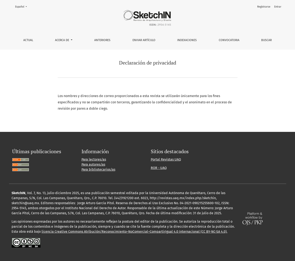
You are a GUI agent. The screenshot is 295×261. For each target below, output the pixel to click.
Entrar (277, 6)
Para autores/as (93, 164)
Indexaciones (187, 40)
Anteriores (102, 40)
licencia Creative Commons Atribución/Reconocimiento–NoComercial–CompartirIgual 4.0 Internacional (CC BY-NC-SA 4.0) (134, 232)
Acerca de (62, 40)
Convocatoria (229, 40)
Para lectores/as (93, 159)
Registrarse (263, 6)
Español (22, 6)
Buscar (266, 40)
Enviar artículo (143, 40)
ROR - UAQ (159, 168)
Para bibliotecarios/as (98, 169)
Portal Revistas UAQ (166, 159)
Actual (28, 40)
